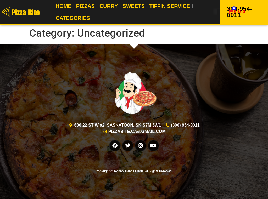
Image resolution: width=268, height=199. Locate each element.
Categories (73, 18)
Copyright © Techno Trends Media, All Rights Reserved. (134, 171)
